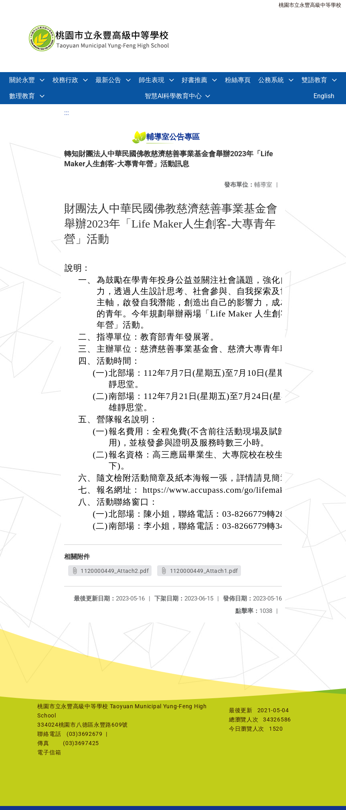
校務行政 (65, 80)
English (324, 96)
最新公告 (108, 80)
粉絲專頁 (238, 80)
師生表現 (151, 80)
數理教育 (22, 96)
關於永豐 (22, 80)
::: (66, 113)
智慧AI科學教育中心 (173, 96)
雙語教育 (314, 80)
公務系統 (271, 80)
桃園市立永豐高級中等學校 (310, 5)
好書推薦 (194, 80)
